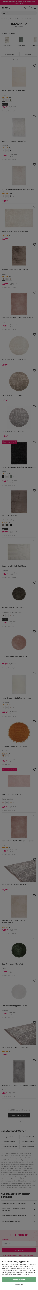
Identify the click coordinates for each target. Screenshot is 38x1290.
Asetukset (19, 1285)
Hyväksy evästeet (19, 1279)
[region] (19, 1273)
